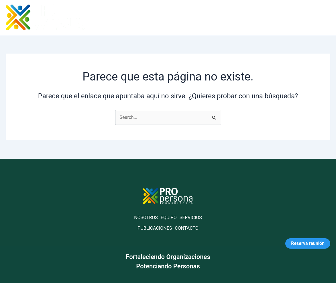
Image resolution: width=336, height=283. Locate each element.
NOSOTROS (146, 217)
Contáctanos (309, 17)
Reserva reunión (308, 243)
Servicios (227, 17)
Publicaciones (266, 17)
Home (162, 17)
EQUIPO (169, 217)
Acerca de (192, 17)
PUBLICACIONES (154, 228)
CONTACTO (186, 228)
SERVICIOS (191, 217)
